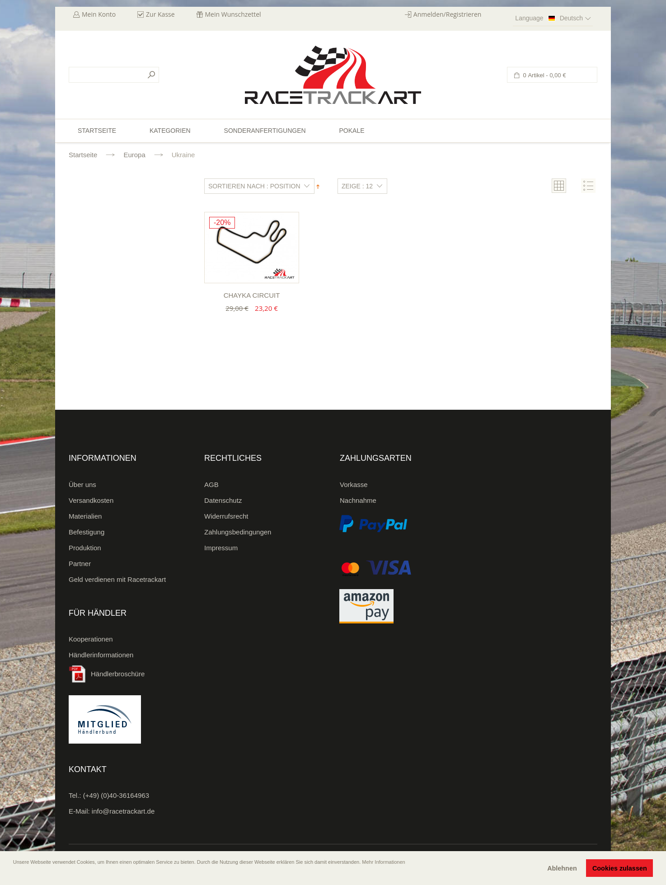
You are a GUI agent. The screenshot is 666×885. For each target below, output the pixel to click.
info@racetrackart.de (123, 811)
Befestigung (86, 532)
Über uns (82, 484)
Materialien (85, 516)
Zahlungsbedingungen (237, 532)
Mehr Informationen (383, 862)
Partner (80, 563)
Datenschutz (223, 500)
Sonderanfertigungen (265, 130)
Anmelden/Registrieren (447, 14)
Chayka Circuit (252, 295)
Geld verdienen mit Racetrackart (117, 579)
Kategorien (170, 130)
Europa (134, 155)
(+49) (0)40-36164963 (116, 795)
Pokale (351, 130)
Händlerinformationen (101, 655)
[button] (14, 875)
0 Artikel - (543, 75)
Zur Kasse (160, 14)
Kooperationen (91, 639)
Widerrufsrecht (226, 516)
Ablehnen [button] (562, 868)
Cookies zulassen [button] (619, 868)
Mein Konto (99, 14)
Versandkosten (91, 500)
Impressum (221, 548)
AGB (211, 484)
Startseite (83, 155)
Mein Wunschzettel (233, 14)
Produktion (85, 548)
